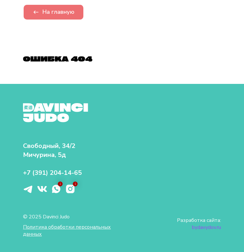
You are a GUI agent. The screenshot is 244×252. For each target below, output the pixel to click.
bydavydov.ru (206, 227)
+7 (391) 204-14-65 (52, 172)
